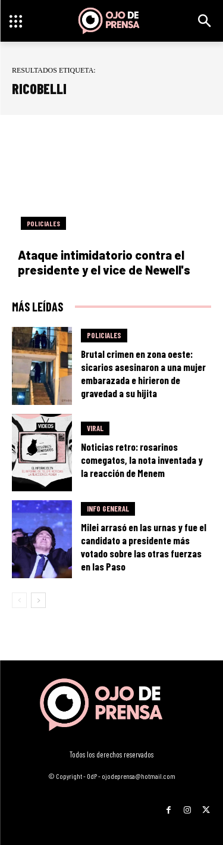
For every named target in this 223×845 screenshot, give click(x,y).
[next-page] (38, 600)
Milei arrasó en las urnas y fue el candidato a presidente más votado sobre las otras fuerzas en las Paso (143, 546)
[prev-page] (19, 600)
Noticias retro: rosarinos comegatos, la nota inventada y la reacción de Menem (142, 460)
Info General (108, 508)
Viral (95, 428)
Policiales (43, 223)
